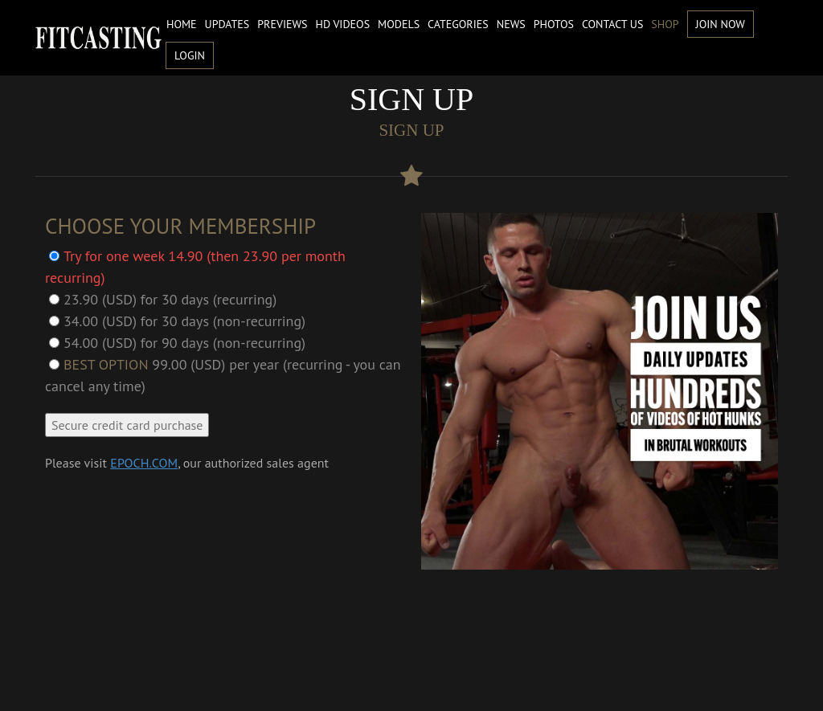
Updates (227, 24)
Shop (664, 24)
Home (181, 24)
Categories (458, 24)
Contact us (612, 24)
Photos (554, 24)
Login (189, 55)
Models (399, 24)
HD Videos (343, 24)
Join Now (720, 24)
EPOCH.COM (144, 463)
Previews (282, 24)
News (511, 24)
